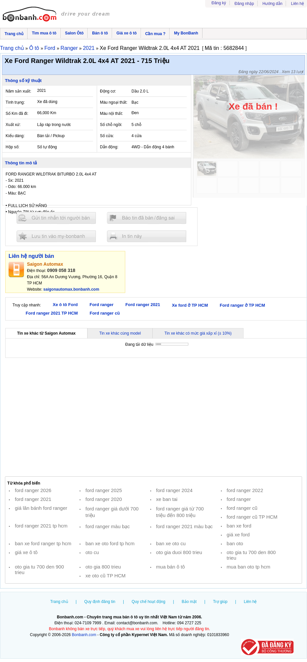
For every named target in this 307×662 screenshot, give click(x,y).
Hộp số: (12, 147)
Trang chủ (14, 33)
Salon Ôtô (74, 33)
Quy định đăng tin (99, 601)
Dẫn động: (109, 147)
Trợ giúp (220, 601)
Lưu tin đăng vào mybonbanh (56, 236)
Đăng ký (219, 3)
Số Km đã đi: (17, 113)
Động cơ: (108, 91)
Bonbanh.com (84, 634)
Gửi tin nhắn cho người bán (56, 218)
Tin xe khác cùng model (120, 333)
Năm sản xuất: (18, 91)
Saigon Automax (45, 264)
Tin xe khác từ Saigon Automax (46, 333)
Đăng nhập (244, 3)
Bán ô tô (100, 33)
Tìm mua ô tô (44, 33)
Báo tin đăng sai (146, 218)
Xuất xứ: (13, 124)
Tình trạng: (15, 102)
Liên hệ (297, 3)
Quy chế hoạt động (148, 601)
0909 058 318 (61, 270)
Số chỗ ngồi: (111, 124)
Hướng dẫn (273, 3)
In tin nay (146, 236)
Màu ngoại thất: (113, 102)
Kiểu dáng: (15, 136)
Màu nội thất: (111, 113)
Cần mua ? (155, 33)
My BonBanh (186, 33)
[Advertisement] (153, 417)
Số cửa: (107, 136)
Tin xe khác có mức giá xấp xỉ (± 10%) (197, 333)
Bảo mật (189, 601)
